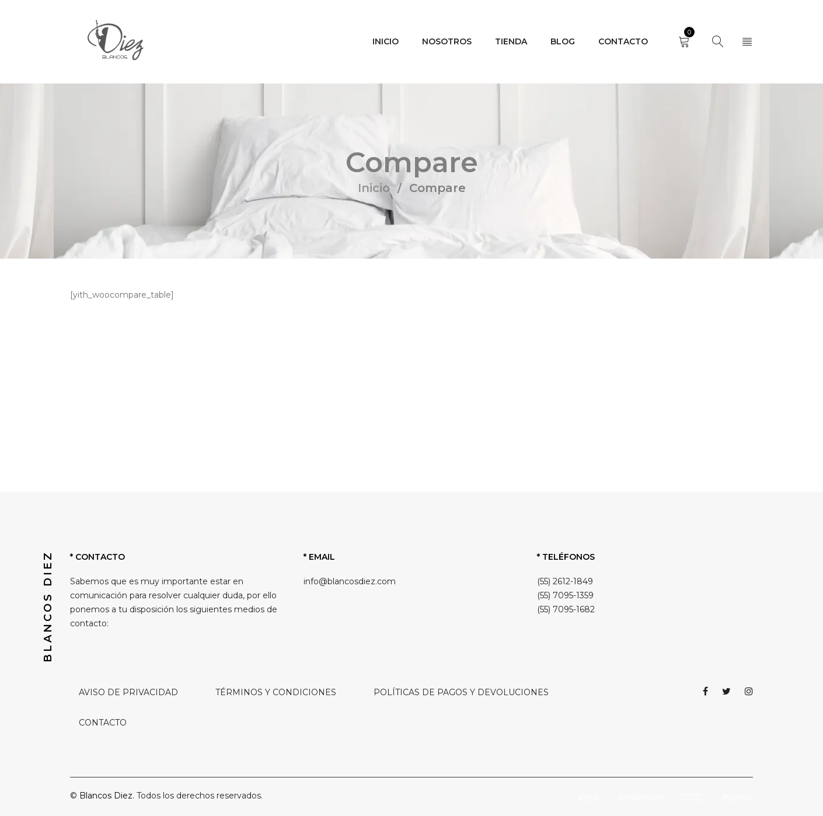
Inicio (374, 188)
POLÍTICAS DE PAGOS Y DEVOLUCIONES (461, 692)
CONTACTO (103, 722)
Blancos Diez (105, 795)
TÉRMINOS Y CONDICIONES (275, 692)
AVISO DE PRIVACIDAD (128, 692)
